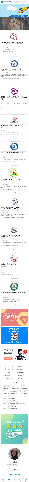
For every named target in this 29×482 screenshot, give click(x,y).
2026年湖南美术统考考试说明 (10, 406)
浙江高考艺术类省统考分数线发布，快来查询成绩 (15, 391)
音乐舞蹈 (20, 375)
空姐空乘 (8, 372)
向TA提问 (14, 469)
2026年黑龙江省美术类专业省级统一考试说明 (14, 403)
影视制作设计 (20, 372)
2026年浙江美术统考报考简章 (10, 408)
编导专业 (20, 378)
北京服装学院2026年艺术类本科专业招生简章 (14, 386)
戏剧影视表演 (8, 375)
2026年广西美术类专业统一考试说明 (12, 396)
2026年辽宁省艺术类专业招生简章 (11, 401)
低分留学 (20, 366)
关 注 (14, 57)
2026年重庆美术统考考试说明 (10, 398)
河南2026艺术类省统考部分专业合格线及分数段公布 (15, 388)
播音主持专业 (20, 369)
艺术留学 (9, 366)
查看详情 (14, 54)
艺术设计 (9, 378)
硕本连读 (9, 369)
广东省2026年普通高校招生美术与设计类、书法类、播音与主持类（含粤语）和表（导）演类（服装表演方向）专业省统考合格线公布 (15, 393)
